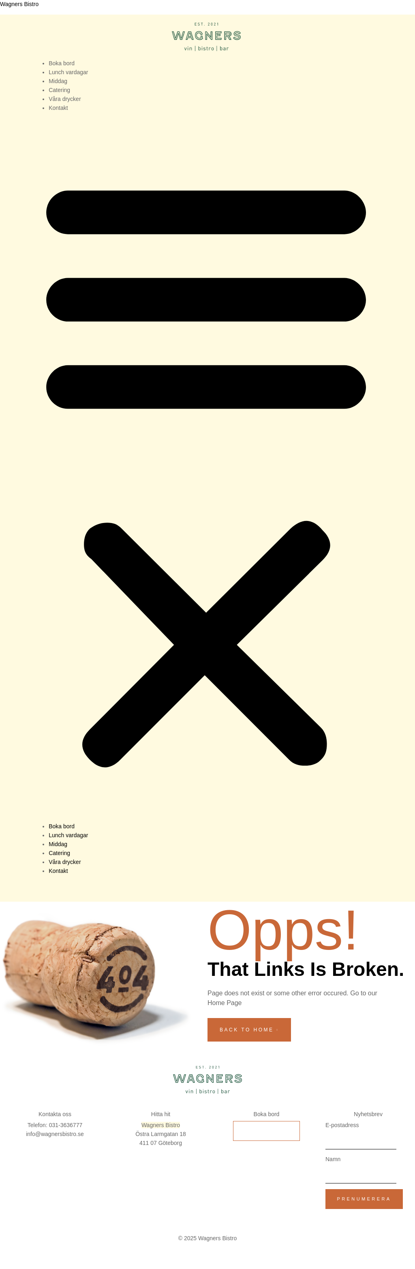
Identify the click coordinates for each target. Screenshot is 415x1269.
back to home (249, 1030)
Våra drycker (65, 99)
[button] (206, 470)
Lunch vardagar (68, 72)
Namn (332, 1159)
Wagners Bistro (19, 4)
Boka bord (62, 63)
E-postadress (342, 1125)
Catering (59, 90)
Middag (58, 81)
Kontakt (58, 108)
